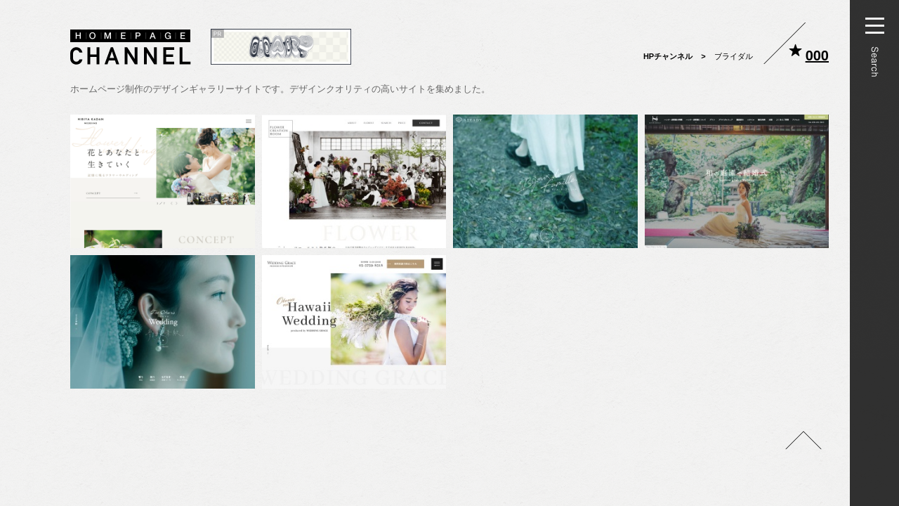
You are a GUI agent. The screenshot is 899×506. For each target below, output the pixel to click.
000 (817, 55)
